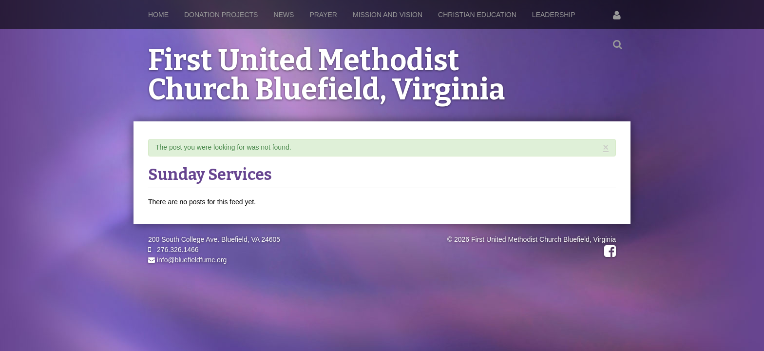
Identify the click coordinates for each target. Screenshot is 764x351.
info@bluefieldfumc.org (187, 260)
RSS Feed (606, 157)
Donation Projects (221, 15)
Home (158, 15)
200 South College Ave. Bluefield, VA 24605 (214, 239)
